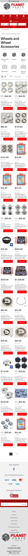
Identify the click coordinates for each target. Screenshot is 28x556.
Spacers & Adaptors (23, 60)
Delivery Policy (14, 521)
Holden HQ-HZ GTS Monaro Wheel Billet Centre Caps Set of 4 (5, 134)
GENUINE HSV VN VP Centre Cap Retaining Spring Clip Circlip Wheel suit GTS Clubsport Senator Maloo (20, 320)
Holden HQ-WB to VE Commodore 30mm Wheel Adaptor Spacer (7, 409)
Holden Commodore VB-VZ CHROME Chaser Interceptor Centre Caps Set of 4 (20, 105)
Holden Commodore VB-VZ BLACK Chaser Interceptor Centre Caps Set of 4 (20, 380)
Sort (11, 76)
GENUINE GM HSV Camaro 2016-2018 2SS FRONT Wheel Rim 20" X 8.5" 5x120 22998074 (21, 258)
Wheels (14, 59)
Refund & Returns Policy (14, 527)
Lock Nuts (14, 71)
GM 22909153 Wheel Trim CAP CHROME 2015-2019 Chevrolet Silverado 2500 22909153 (7, 380)
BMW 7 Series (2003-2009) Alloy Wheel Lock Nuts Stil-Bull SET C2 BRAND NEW (20, 166)
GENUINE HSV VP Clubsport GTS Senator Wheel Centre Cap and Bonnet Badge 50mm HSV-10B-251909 (6, 350)
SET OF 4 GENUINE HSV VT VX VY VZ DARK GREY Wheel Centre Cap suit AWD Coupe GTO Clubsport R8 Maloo (7, 167)
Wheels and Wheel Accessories (13, 34)
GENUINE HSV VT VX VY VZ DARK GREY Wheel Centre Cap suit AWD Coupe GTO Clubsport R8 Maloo (20, 350)
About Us (14, 511)
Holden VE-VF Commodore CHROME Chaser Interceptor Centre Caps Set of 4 (21, 410)
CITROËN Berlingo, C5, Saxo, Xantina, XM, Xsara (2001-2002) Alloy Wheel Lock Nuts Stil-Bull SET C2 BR (21, 197)
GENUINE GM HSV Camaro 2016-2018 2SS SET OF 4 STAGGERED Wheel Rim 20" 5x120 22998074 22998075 (21, 289)
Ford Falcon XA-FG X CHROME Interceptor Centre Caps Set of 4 (5, 226)
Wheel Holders (4, 71)
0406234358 (15, 1)
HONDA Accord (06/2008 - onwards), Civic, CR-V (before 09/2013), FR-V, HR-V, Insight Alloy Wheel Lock (21, 442)
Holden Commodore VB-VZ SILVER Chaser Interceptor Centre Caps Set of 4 (6, 105)
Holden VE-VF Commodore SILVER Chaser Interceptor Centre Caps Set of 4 (7, 441)
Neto (19, 553)
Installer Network (14, 518)
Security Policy (14, 530)
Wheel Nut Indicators (23, 72)
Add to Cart (8, 108)
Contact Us (14, 514)
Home (3, 34)
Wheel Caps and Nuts (4, 60)
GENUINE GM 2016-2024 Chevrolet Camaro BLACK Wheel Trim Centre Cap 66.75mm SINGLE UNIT (6, 258)
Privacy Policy (14, 524)
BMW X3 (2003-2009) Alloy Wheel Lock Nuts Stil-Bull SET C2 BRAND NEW (6, 197)
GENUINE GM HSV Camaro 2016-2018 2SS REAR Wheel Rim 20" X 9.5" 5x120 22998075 (7, 288)
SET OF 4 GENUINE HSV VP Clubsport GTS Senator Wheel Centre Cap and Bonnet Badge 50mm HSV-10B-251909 (21, 136)
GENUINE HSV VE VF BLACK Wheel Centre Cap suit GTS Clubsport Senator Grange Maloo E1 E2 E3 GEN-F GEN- (7, 320)
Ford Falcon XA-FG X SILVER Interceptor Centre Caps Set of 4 (21, 226)
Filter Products (5, 29)
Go (14, 27)
